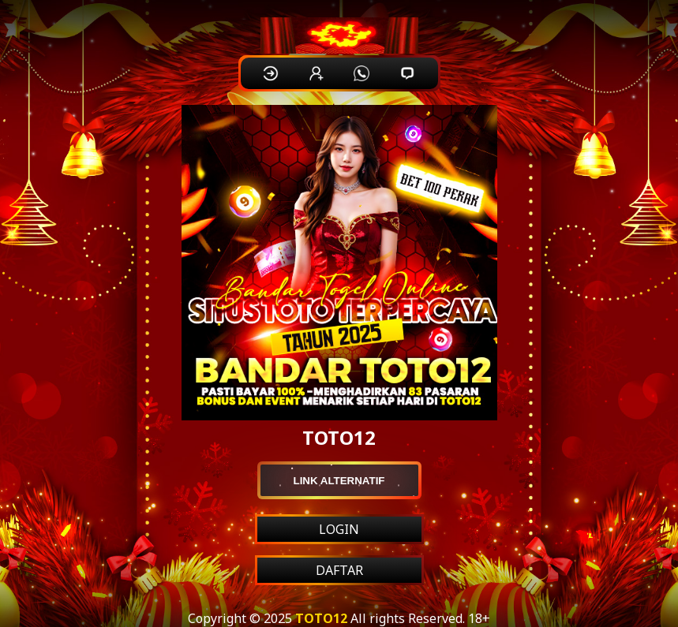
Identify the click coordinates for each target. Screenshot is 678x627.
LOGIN (339, 529)
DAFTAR (339, 570)
